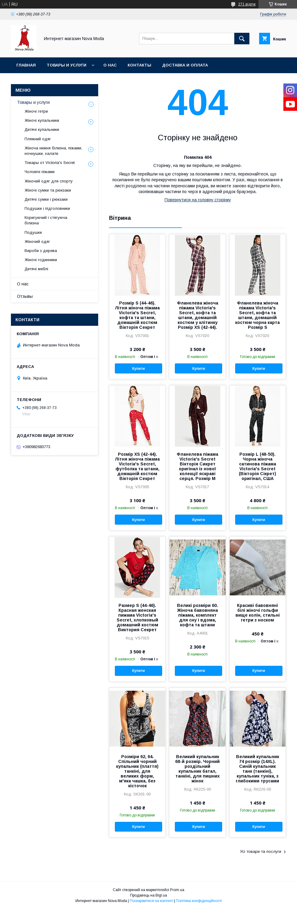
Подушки (33, 232)
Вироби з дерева (41, 250)
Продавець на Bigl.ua (148, 895)
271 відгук (246, 4)
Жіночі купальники (42, 120)
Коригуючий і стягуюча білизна (46, 220)
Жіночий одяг (37, 241)
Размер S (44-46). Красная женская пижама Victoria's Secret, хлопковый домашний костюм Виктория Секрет (137, 617)
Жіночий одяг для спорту (49, 181)
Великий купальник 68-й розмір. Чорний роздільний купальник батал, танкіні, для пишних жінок (197, 768)
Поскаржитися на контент (151, 901)
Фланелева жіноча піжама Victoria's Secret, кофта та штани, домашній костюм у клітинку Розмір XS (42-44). (197, 315)
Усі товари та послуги (260, 851)
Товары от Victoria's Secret (50, 162)
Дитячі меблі (36, 269)
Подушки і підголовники (47, 208)
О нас (110, 65)
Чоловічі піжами (40, 171)
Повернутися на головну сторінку (198, 199)
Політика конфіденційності (199, 901)
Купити (138, 368)
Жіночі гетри (36, 111)
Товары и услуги (66, 65)
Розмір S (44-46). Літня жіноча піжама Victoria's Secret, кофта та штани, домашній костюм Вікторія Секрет (137, 315)
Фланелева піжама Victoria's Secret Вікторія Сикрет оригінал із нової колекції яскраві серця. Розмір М (197, 466)
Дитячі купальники (42, 129)
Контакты (139, 65)
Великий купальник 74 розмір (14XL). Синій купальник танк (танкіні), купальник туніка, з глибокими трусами (257, 768)
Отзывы (25, 296)
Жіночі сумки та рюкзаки (48, 190)
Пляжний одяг (38, 139)
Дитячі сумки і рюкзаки (46, 199)
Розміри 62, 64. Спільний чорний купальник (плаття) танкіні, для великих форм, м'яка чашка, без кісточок (137, 771)
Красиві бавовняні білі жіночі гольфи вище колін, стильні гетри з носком (257, 612)
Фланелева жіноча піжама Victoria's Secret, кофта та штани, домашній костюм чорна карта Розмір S (257, 315)
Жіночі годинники (41, 259)
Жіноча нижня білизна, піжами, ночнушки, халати (53, 151)
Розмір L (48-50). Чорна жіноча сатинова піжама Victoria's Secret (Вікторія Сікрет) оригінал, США (257, 466)
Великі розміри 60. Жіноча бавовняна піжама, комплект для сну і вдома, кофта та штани (197, 615)
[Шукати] (241, 38)
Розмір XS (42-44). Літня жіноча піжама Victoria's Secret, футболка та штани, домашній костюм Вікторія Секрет (137, 466)
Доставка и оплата (185, 65)
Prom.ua (177, 890)
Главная (26, 65)
